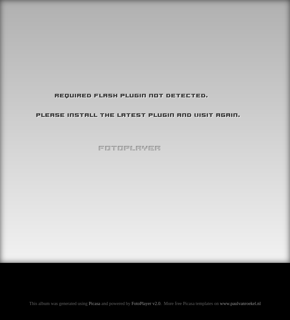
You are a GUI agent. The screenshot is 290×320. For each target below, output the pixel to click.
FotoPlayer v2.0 (145, 303)
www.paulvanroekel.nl (240, 303)
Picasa (95, 303)
